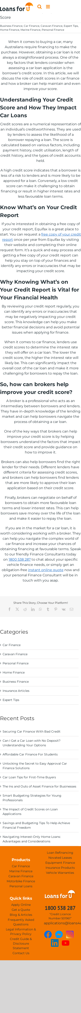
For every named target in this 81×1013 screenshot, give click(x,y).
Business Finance (11, 25)
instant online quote (46, 570)
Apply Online (21, 905)
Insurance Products (60, 868)
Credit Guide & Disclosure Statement (21, 943)
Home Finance (9, 29)
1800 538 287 (20, 559)
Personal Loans (21, 886)
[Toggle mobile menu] (48, 6)
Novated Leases (60, 858)
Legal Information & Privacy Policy (21, 931)
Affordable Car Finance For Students (30, 754)
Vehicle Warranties (60, 873)
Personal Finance (53, 29)
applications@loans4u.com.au (60, 923)
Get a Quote (21, 910)
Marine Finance (30, 29)
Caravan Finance (51, 25)
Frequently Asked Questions (21, 922)
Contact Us (21, 953)
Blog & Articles (21, 915)
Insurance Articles (16, 691)
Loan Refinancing (60, 853)
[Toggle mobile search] (39, 6)
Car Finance (31, 25)
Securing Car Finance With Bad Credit (31, 731)
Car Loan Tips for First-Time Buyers (29, 777)
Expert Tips (71, 25)
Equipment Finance (60, 863)
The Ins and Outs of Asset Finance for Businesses (39, 786)
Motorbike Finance (21, 881)
